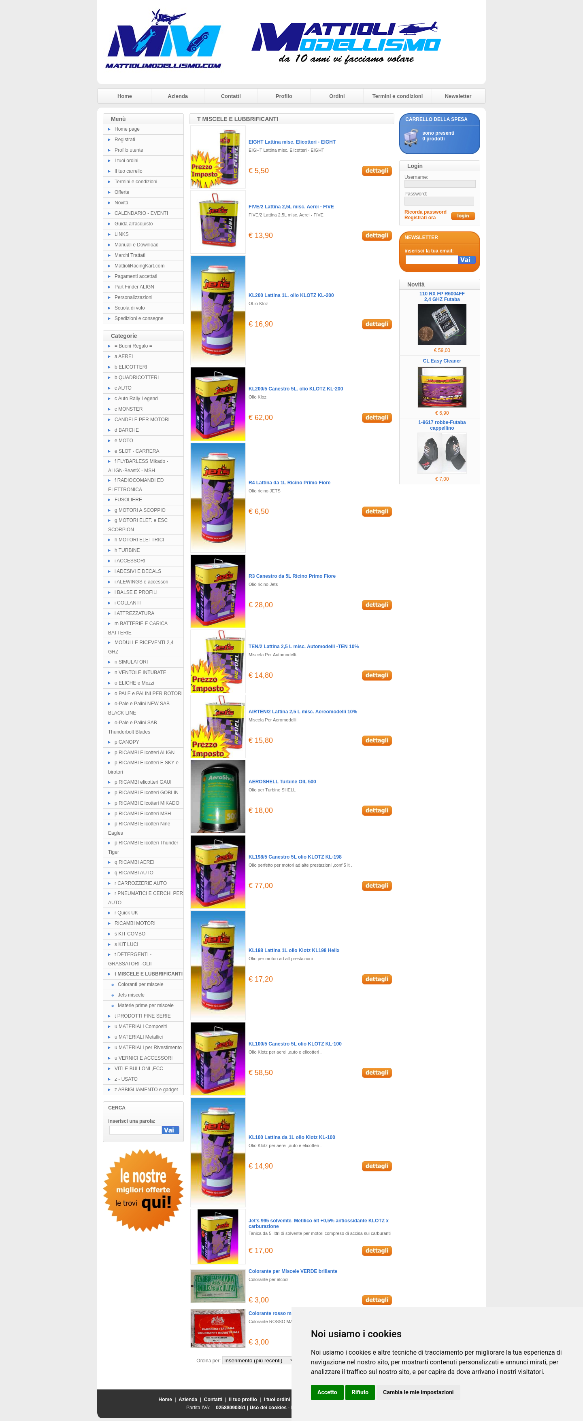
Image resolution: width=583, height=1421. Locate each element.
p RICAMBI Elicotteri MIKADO (147, 803)
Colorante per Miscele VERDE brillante (293, 1271)
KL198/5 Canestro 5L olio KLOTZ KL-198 (295, 857)
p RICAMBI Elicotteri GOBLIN (147, 792)
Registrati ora (420, 218)
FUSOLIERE (128, 500)
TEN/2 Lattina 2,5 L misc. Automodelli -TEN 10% (304, 646)
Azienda (178, 96)
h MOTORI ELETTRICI (139, 540)
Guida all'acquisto (134, 224)
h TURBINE (127, 550)
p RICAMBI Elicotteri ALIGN (144, 752)
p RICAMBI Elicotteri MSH (143, 814)
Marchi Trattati (130, 255)
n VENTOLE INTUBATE (140, 672)
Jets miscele (131, 995)
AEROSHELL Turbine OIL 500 (282, 782)
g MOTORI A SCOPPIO (140, 510)
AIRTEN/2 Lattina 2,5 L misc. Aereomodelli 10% (303, 712)
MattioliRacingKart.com (139, 266)
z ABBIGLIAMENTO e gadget (146, 1089)
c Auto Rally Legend (136, 398)
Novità (121, 203)
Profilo (284, 96)
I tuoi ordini (126, 160)
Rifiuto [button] (360, 1392)
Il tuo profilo (243, 1399)
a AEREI (124, 356)
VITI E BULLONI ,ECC (139, 1068)
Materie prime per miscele (146, 1005)
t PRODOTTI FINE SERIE (143, 1016)
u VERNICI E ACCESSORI (143, 1058)
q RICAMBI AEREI (135, 862)
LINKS (122, 234)
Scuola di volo (130, 308)
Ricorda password (425, 212)
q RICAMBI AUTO (134, 873)
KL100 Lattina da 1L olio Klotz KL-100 (292, 1137)
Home (124, 96)
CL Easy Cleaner (442, 361)
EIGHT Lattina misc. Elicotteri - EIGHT (292, 142)
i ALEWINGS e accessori (141, 582)
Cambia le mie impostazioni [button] (418, 1392)
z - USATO (126, 1079)
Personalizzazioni (133, 297)
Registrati (125, 139)
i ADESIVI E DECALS (138, 571)
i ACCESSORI (130, 561)
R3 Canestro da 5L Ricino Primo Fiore (292, 576)
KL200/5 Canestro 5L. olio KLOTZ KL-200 (296, 389)
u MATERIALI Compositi (141, 1026)
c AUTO (123, 388)
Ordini (337, 96)
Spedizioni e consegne (139, 318)
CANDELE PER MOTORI (142, 419)
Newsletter (458, 96)
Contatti (231, 96)
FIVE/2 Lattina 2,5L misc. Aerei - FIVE (291, 207)
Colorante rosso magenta (278, 1313)
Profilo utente (129, 150)
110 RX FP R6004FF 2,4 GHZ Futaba (442, 296)
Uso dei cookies (268, 1407)
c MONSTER (129, 409)
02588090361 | (232, 1407)
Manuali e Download (137, 245)
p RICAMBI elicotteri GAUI (143, 782)
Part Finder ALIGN (134, 287)
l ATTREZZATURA (134, 613)
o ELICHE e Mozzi (134, 683)
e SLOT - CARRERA (137, 451)
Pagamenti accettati (136, 276)
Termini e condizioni (397, 96)
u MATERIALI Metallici (139, 1037)
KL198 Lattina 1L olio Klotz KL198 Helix (294, 950)
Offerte (122, 192)
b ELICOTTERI (131, 367)
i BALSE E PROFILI (136, 592)
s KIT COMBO (130, 934)
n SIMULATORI (131, 662)
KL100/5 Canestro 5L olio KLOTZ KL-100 (295, 1044)
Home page (127, 129)
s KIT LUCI (126, 944)
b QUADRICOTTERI (137, 377)
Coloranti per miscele (141, 984)
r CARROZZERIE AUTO (141, 883)
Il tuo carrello (129, 171)
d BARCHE (127, 430)
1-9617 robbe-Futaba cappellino (442, 425)
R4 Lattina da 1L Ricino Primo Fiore (289, 483)
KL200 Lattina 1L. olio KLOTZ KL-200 (291, 295)
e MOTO (124, 440)
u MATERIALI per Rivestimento (148, 1047)
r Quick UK (126, 913)
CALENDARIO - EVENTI (141, 213)
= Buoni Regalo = (133, 346)
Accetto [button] (327, 1392)
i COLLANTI (128, 603)
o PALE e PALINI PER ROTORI (149, 693)
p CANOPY (127, 742)
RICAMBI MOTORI (135, 923)
